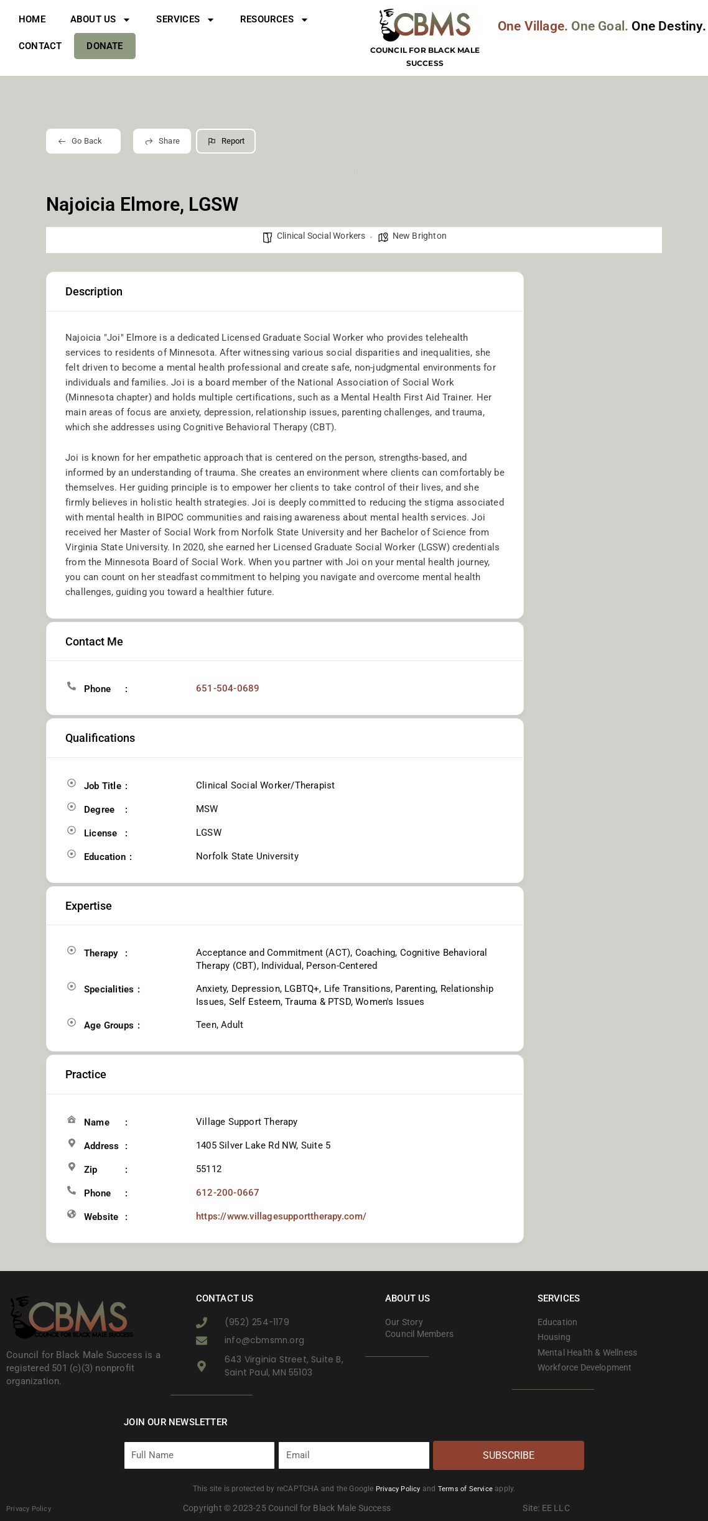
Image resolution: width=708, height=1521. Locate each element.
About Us (101, 19)
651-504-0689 (224, 688)
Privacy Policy (397, 1488)
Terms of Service (467, 1488)
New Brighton (420, 236)
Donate (104, 46)
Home (32, 19)
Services (185, 19)
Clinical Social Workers (321, 236)
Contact (40, 46)
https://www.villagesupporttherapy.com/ (281, 1216)
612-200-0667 (224, 1192)
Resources (274, 19)
